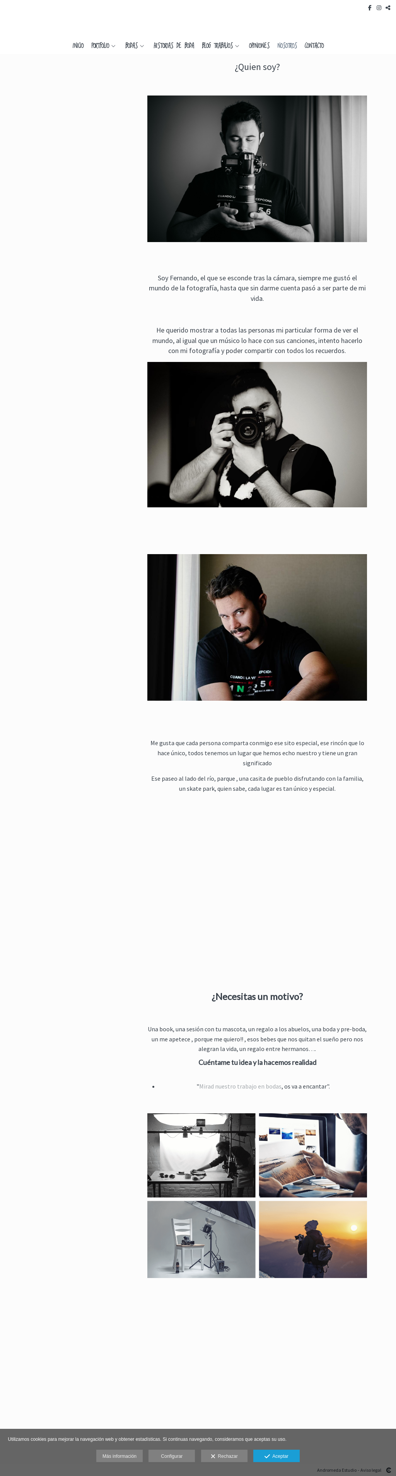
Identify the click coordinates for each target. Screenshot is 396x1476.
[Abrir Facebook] (370, 8)
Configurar (172, 1456)
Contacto (314, 46)
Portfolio (100, 46)
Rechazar (224, 1457)
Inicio (78, 46)
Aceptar (276, 1457)
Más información (119, 1456)
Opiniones (259, 46)
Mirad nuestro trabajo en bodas (240, 1086)
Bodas (131, 46)
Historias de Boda (174, 46)
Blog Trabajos (217, 46)
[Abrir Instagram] (379, 8)
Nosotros (287, 46)
